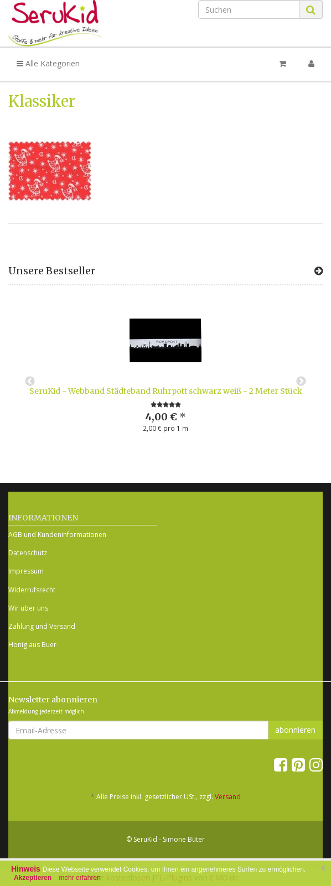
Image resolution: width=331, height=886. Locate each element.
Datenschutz (27, 552)
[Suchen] (248, 9)
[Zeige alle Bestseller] (318, 271)
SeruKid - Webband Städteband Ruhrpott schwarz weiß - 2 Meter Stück (165, 391)
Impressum (26, 571)
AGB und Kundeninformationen (57, 534)
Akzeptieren (32, 878)
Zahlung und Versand (41, 626)
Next (301, 381)
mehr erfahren (79, 878)
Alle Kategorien (48, 63)
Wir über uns (28, 608)
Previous (30, 381)
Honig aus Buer (32, 644)
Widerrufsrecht (31, 590)
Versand (228, 796)
